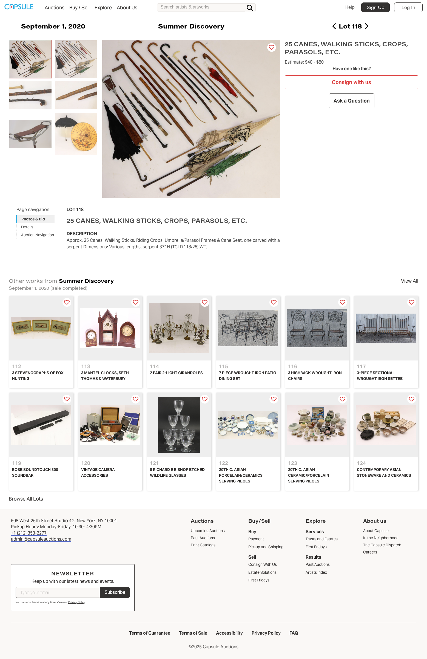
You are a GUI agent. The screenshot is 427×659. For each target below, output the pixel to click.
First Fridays (258, 580)
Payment (256, 538)
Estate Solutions (262, 572)
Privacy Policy (76, 602)
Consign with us (351, 82)
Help (350, 7)
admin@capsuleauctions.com (41, 539)
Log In (408, 7)
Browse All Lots (26, 499)
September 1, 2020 (53, 25)
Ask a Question (351, 101)
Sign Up (375, 7)
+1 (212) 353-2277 (29, 533)
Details (27, 227)
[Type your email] (58, 592)
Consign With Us (262, 564)
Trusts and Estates (322, 538)
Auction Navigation (37, 234)
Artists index (316, 572)
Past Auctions (318, 564)
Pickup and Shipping (265, 546)
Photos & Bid (33, 219)
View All (409, 281)
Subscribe (115, 592)
